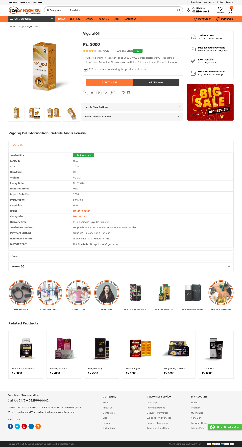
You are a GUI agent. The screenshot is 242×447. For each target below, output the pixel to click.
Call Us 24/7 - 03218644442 (28, 400)
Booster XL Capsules (23, 368)
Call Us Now (198, 8)
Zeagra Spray (95, 368)
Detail (15, 256)
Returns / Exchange (157, 423)
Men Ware (79, 216)
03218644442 (200, 11)
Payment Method (156, 407)
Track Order (196, 2)
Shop (21, 26)
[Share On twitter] (92, 92)
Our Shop (75, 19)
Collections (109, 428)
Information (18, 145)
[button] (31, 19)
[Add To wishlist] (123, 93)
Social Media (14, 419)
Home (61, 19)
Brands (90, 19)
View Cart (196, 417)
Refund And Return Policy (98, 116)
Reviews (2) (18, 266)
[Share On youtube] (112, 92)
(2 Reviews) (103, 51)
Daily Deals (224, 19)
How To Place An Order (96, 107)
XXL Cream (208, 368)
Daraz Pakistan (81, 211)
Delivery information (158, 412)
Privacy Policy (198, 428)
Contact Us (209, 2)
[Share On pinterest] (99, 92)
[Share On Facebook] (85, 92)
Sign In (194, 402)
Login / (220, 2)
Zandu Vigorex (134, 368)
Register (229, 2)
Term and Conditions (158, 428)
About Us (103, 19)
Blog (116, 19)
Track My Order (199, 423)
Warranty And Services (159, 417)
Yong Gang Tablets (174, 368)
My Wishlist (197, 412)
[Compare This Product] (128, 93)
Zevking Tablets (58, 368)
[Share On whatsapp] (105, 92)
